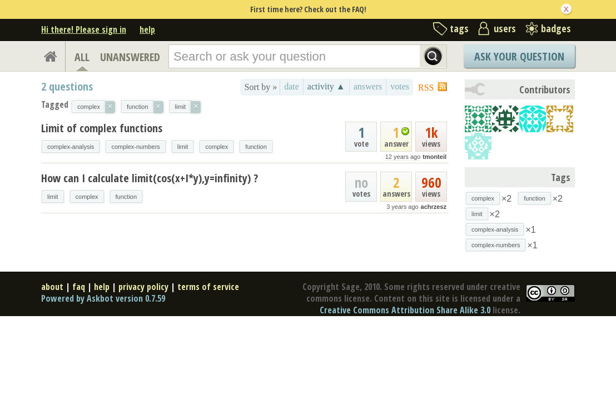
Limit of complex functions (101, 128)
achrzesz (433, 206)
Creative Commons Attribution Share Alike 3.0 (405, 310)
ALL (82, 56)
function (256, 146)
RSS (426, 87)
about (52, 287)
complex (216, 146)
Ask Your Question (519, 56)
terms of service (208, 287)
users (505, 28)
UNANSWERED (130, 56)
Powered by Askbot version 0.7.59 (103, 298)
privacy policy (143, 287)
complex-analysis (70, 146)
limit (182, 146)
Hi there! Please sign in (83, 29)
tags (459, 28)
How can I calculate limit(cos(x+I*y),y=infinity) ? (149, 178)
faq (78, 287)
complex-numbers (135, 146)
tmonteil (434, 156)
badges (556, 28)
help (147, 29)
